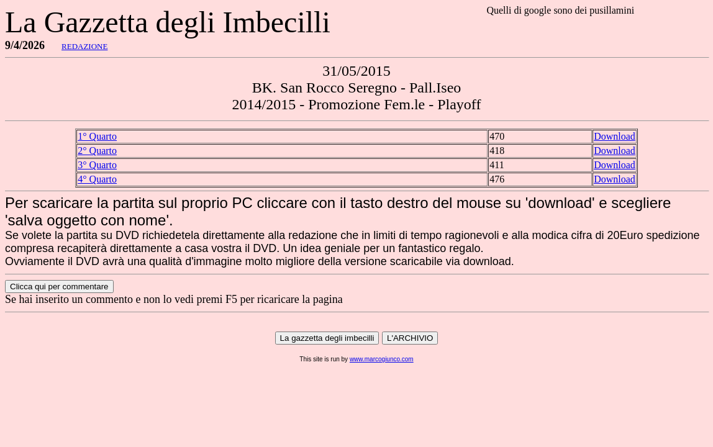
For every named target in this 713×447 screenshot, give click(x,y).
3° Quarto (97, 165)
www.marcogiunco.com (382, 359)
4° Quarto (97, 179)
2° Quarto (97, 150)
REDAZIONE (84, 46)
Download (614, 136)
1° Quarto (97, 136)
